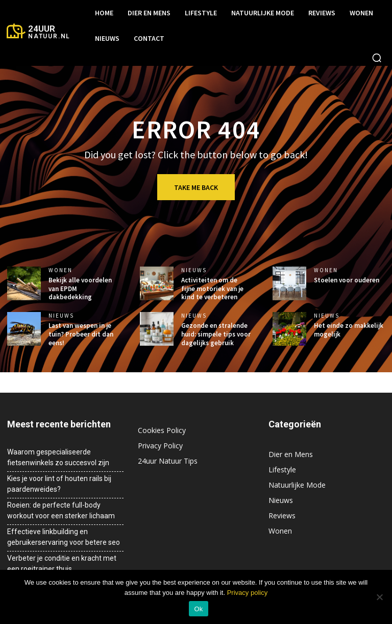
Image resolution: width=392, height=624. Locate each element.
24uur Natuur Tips (168, 461)
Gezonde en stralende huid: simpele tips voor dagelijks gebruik (216, 334)
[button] (377, 58)
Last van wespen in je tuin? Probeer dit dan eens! (80, 334)
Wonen (60, 270)
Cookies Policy (162, 430)
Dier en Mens (290, 454)
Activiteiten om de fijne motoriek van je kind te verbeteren (212, 289)
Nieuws (194, 270)
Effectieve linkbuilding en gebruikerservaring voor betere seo (63, 536)
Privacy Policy (160, 445)
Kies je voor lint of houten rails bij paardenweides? (59, 483)
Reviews (282, 515)
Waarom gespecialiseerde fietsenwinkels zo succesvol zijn (58, 457)
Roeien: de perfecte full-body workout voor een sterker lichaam (61, 510)
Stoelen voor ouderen (346, 280)
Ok (198, 609)
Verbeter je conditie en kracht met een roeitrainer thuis (61, 563)
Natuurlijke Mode (297, 485)
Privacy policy (247, 592)
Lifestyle (282, 469)
